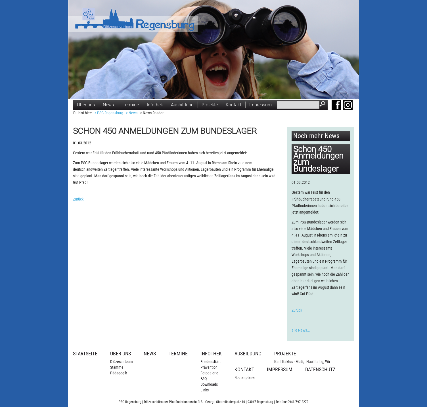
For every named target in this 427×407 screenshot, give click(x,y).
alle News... (301, 330)
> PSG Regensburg (109, 113)
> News (131, 113)
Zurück (78, 199)
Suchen (323, 104)
